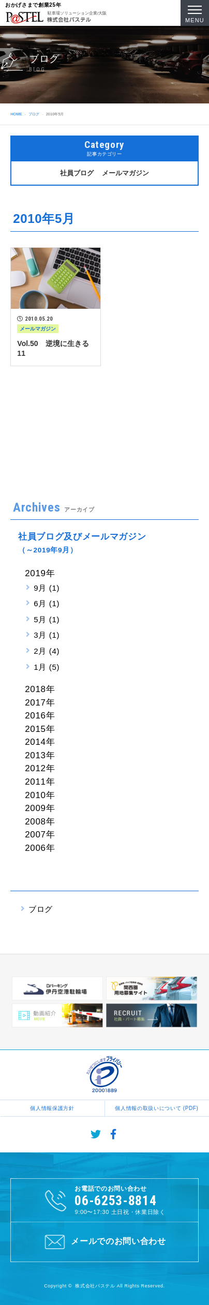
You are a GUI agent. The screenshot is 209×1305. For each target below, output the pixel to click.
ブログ (33, 114)
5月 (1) (46, 619)
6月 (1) (46, 603)
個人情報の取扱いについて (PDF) (156, 1108)
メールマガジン (125, 173)
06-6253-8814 (115, 1200)
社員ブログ (77, 173)
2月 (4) (46, 651)
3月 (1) (46, 635)
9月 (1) (46, 587)
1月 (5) (46, 667)
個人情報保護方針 (52, 1108)
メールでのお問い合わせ (104, 1242)
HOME (16, 114)
